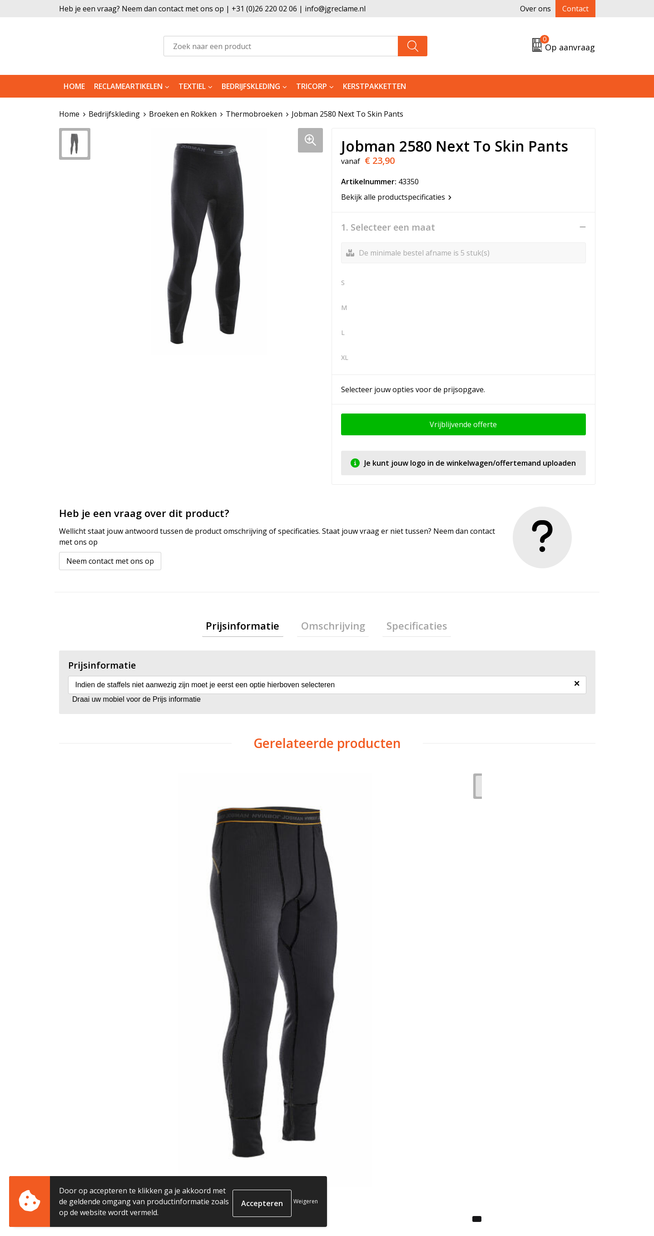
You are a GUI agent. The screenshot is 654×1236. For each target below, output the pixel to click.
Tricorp (311, 86)
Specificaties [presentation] (409, 627)
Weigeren (305, 1201)
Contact (575, 9)
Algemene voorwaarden (511, 1077)
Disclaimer (488, 1118)
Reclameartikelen (128, 86)
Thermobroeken (254, 114)
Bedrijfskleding (251, 86)
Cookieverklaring (500, 1091)
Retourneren (360, 1091)
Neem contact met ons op (110, 561)
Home (74, 86)
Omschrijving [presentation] (333, 627)
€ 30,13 (94, 937)
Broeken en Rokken (183, 114)
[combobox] (281, 46)
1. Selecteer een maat (388, 227)
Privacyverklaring (500, 1104)
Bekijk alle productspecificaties (396, 197)
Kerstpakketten (374, 86)
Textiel (192, 86)
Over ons (535, 9)
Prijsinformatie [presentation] (250, 627)
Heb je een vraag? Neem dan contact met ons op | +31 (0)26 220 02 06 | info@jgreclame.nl (212, 9)
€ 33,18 (228, 924)
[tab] (250, 627)
